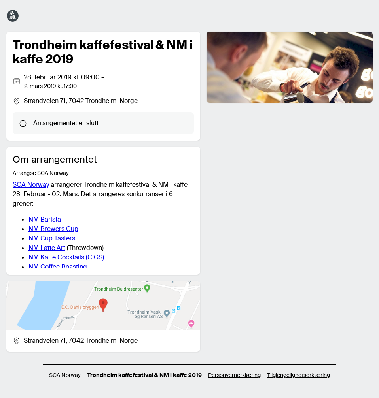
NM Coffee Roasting (57, 267)
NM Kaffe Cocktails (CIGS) (66, 257)
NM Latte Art (46, 248)
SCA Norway (31, 184)
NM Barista (44, 219)
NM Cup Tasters (51, 238)
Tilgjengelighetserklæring (298, 375)
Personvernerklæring (234, 375)
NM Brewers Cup (53, 229)
